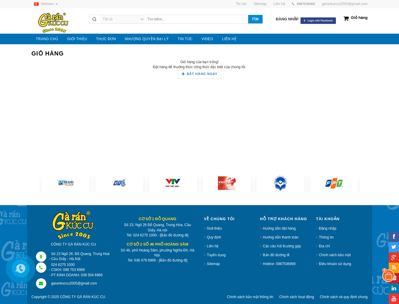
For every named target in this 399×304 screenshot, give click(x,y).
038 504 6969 (91, 275)
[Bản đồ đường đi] (174, 235)
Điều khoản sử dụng (335, 264)
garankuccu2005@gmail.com (345, 4)
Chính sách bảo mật (335, 255)
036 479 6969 (145, 260)
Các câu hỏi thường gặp (282, 246)
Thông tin (326, 237)
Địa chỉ (324, 246)
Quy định (214, 237)
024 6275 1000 (63, 265)
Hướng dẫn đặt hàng (279, 228)
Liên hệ (213, 246)
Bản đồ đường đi (276, 255)
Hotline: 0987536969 (279, 264)
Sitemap (213, 264)
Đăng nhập (327, 228)
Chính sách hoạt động (296, 297)
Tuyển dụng (216, 255)
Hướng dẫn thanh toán (281, 237)
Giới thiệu (214, 228)
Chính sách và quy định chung (344, 297)
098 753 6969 (74, 270)
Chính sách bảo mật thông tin (250, 297)
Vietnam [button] (45, 4)
